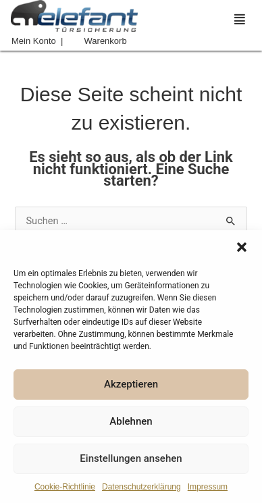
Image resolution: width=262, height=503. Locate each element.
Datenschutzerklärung (141, 487)
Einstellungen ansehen (131, 458)
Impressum (208, 487)
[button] (241, 247)
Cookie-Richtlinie (64, 487)
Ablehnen (130, 421)
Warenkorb (105, 41)
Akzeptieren (131, 384)
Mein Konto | (37, 41)
